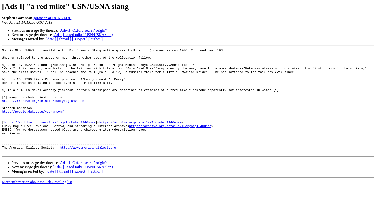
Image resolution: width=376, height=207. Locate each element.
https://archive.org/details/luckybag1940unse (43, 111)
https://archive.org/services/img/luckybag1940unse (49, 137)
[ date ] (50, 39)
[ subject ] (80, 39)
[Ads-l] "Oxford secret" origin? (83, 30)
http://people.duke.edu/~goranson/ (33, 124)
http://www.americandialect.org (88, 167)
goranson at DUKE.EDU (52, 18)
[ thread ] (64, 39)
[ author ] (95, 39)
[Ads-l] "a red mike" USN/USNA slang (83, 35)
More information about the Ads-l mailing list (37, 203)
